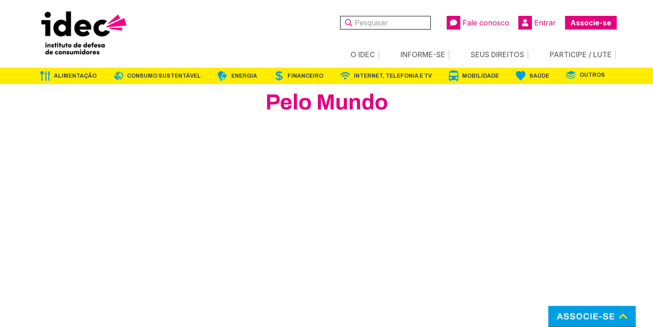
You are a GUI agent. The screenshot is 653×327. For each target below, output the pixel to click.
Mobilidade (480, 76)
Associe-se (590, 22)
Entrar (537, 23)
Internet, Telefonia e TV (393, 76)
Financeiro (305, 76)
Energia (244, 76)
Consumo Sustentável (164, 76)
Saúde (539, 76)
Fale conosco (478, 23)
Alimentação (75, 76)
